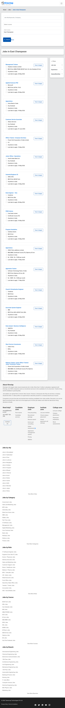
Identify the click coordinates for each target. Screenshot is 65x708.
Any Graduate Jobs (7, 607)
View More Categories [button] (32, 544)
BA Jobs (4, 638)
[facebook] (35, 705)
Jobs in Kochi (6, 475)
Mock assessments (56, 423)
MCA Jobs (5, 622)
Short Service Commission (13, 344)
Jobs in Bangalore (7, 462)
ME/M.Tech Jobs (6, 632)
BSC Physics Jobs (7, 687)
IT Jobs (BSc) (5, 680)
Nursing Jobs (5, 677)
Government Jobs (7, 502)
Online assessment (32, 427)
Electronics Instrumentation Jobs (11, 656)
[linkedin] (42, 705)
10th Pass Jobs (6, 659)
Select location (7, 30)
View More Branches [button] (32, 693)
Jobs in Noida (6, 478)
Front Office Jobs (6, 580)
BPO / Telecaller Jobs (8, 572)
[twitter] (39, 705)
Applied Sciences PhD (12, 83)
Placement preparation (56, 418)
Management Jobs (7, 525)
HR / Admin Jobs (6, 575)
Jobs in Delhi (5, 483)
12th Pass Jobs (6, 669)
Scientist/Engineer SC (12, 174)
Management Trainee (12, 64)
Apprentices (9, 101)
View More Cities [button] (32, 494)
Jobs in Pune (5, 457)
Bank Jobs (5, 533)
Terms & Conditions (12, 704)
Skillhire (30, 439)
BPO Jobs (5, 507)
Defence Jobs (6, 538)
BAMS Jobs (5, 627)
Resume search (32, 419)
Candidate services (18, 416)
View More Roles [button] (32, 593)
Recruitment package (31, 416)
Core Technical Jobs (7, 530)
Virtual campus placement (44, 416)
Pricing (29, 437)
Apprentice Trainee (11, 268)
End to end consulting (30, 423)
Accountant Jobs (6, 588)
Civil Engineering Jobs (8, 664)
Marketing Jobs (6, 690)
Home (4, 9)
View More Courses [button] (32, 643)
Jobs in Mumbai (6, 485)
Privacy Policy (4, 704)
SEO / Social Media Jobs (8, 590)
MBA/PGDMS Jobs (7, 612)
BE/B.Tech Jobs (6, 602)
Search (7, 40)
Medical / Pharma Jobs (8, 570)
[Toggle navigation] (61, 3)
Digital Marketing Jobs (8, 528)
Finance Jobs (5, 540)
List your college (57, 410)
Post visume (18, 412)
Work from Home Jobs (8, 512)
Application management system (31, 432)
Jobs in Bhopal (6, 470)
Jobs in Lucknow (6, 460)
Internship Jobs (6, 509)
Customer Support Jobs (8, 565)
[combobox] (32, 24)
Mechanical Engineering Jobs (10, 667)
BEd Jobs (4, 609)
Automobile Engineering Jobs (10, 672)
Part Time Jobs (6, 520)
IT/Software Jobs (7, 522)
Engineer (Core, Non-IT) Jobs (10, 554)
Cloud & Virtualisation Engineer (14, 289)
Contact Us (7, 422)
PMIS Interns (9, 211)
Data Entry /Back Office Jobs (10, 583)
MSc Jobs (5, 604)
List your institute (45, 412)
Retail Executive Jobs (8, 577)
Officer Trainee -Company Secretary (16, 138)
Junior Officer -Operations (13, 156)
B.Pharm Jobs (6, 630)
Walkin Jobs (5, 517)
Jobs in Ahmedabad (7, 452)
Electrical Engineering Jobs (9, 685)
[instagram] (49, 705)
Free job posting (32, 412)
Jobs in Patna (6, 491)
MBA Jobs (5, 515)
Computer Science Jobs (8, 682)
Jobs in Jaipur (6, 488)
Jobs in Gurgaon (6, 467)
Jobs (9, 9)
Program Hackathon (11, 229)
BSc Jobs (4, 625)
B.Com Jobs (5, 617)
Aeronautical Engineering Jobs (10, 651)
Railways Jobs (6, 535)
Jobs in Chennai (6, 473)
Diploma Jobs (6, 635)
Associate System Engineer (13, 307)
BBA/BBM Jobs (6, 620)
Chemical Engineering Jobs (9, 654)
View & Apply (38, 65)
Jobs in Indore (6, 480)
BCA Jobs (5, 614)
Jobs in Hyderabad (7, 455)
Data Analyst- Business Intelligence (16, 326)
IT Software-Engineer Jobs (9, 552)
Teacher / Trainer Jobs (8, 585)
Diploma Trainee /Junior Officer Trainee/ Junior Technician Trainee (17, 363)
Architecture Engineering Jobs (10, 662)
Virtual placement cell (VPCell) (44, 421)
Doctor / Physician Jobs (8, 557)
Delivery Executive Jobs (8, 559)
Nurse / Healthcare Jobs (8, 567)
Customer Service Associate (14, 119)
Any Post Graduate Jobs (8, 640)
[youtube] (46, 705)
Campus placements (56, 414)
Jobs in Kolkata (6, 465)
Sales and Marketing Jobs (9, 504)
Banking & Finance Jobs (8, 675)
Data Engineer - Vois (11, 193)
